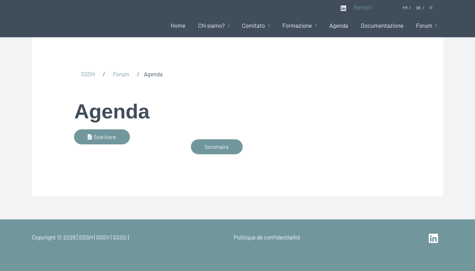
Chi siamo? (217, 25)
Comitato (258, 25)
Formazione (301, 25)
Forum (424, 25)
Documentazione (383, 25)
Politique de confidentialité (267, 237)
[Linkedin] (343, 8)
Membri (362, 7)
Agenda (341, 25)
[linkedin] (434, 238)
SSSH (88, 73)
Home (184, 25)
